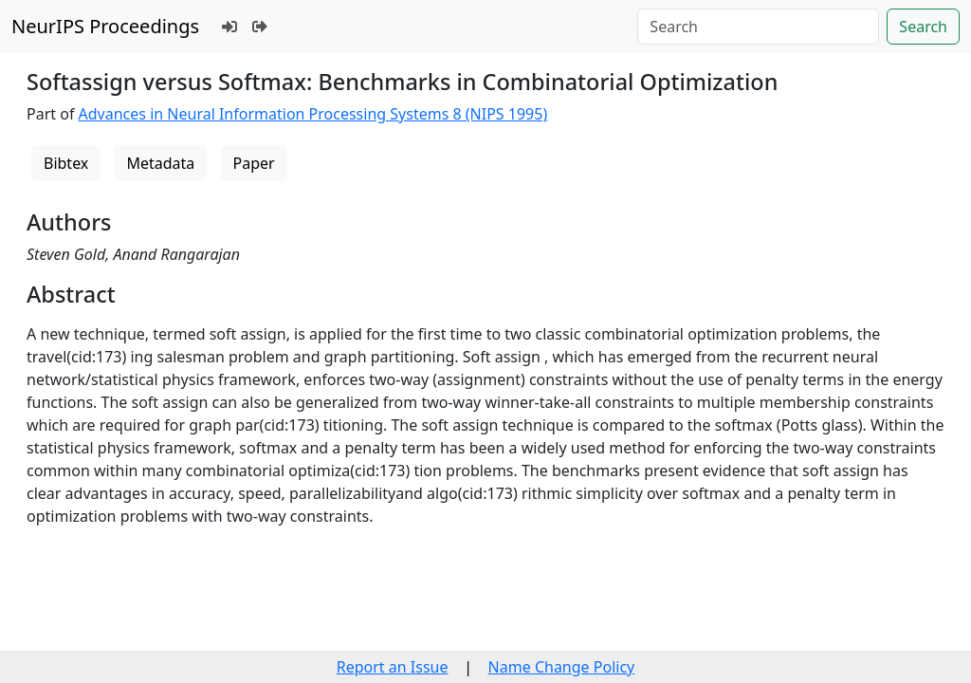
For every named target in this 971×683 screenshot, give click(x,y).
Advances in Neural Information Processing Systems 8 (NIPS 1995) (313, 113)
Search (923, 26)
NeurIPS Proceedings (105, 26)
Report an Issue (393, 666)
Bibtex (66, 163)
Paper (254, 163)
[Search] (758, 27)
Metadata (160, 163)
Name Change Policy (561, 666)
